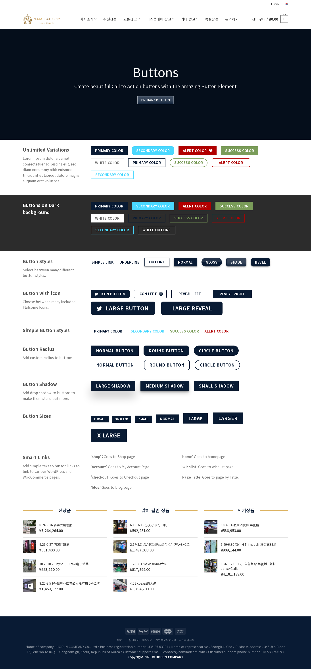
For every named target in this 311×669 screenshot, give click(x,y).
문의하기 (232, 19)
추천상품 (110, 19)
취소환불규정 (186, 640)
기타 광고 (189, 19)
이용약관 (147, 640)
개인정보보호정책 (166, 640)
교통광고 (131, 19)
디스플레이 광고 (160, 19)
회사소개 (88, 19)
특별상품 (212, 19)
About (121, 640)
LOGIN (275, 4)
